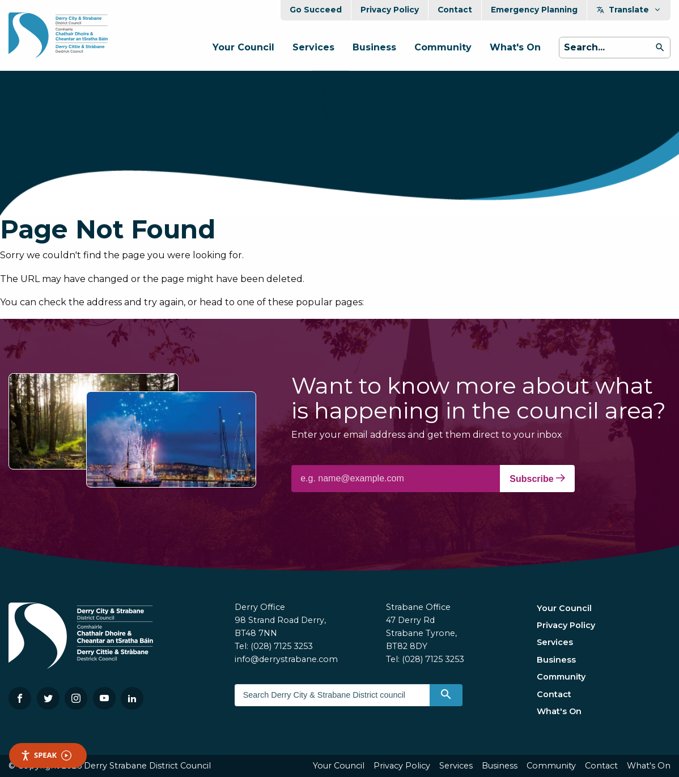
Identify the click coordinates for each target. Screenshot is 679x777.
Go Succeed (316, 9)
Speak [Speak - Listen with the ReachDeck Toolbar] (45, 755)
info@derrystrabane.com (286, 659)
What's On (515, 47)
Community (443, 47)
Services (313, 47)
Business (374, 47)
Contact (455, 9)
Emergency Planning (534, 9)
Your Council (243, 47)
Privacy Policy (389, 9)
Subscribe (537, 478)
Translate (628, 9)
